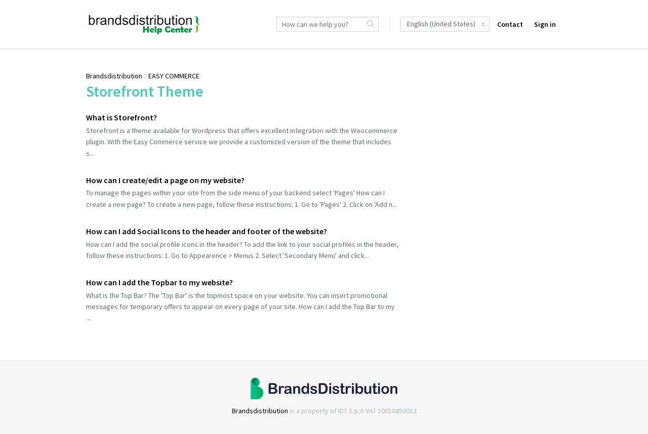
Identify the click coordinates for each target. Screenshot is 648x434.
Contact (510, 24)
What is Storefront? (121, 117)
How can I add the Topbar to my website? (159, 282)
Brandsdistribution (114, 75)
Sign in (545, 24)
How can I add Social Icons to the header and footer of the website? (206, 231)
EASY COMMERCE (173, 75)
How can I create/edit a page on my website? (165, 180)
